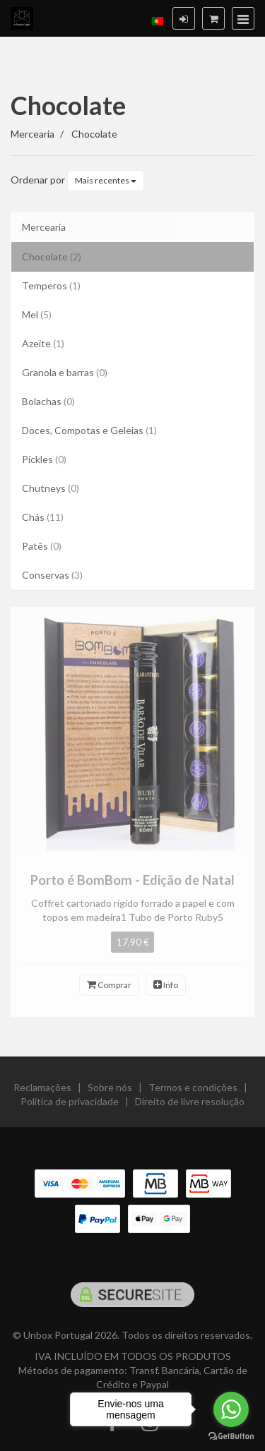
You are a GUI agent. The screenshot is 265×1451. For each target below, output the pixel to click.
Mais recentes (105, 180)
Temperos (51, 285)
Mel (37, 314)
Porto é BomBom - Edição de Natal (132, 885)
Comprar (109, 990)
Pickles (44, 459)
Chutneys (50, 488)
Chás (43, 517)
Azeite (43, 343)
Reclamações (42, 1093)
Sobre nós (110, 1093)
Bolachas (48, 401)
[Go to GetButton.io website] (231, 1436)
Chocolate (68, 105)
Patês (41, 546)
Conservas (52, 575)
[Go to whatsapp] (231, 1409)
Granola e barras (64, 372)
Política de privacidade (69, 1107)
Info (165, 990)
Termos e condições (192, 1093)
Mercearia (44, 227)
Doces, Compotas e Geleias (89, 430)
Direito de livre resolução (190, 1107)
